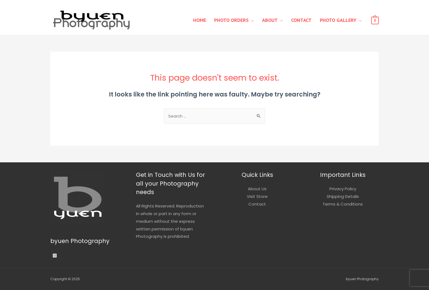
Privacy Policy (342, 189)
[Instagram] (54, 255)
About (270, 20)
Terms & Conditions (343, 204)
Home (199, 20)
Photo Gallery (338, 20)
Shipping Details (343, 196)
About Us (257, 189)
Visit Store (257, 196)
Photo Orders (231, 20)
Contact (301, 20)
